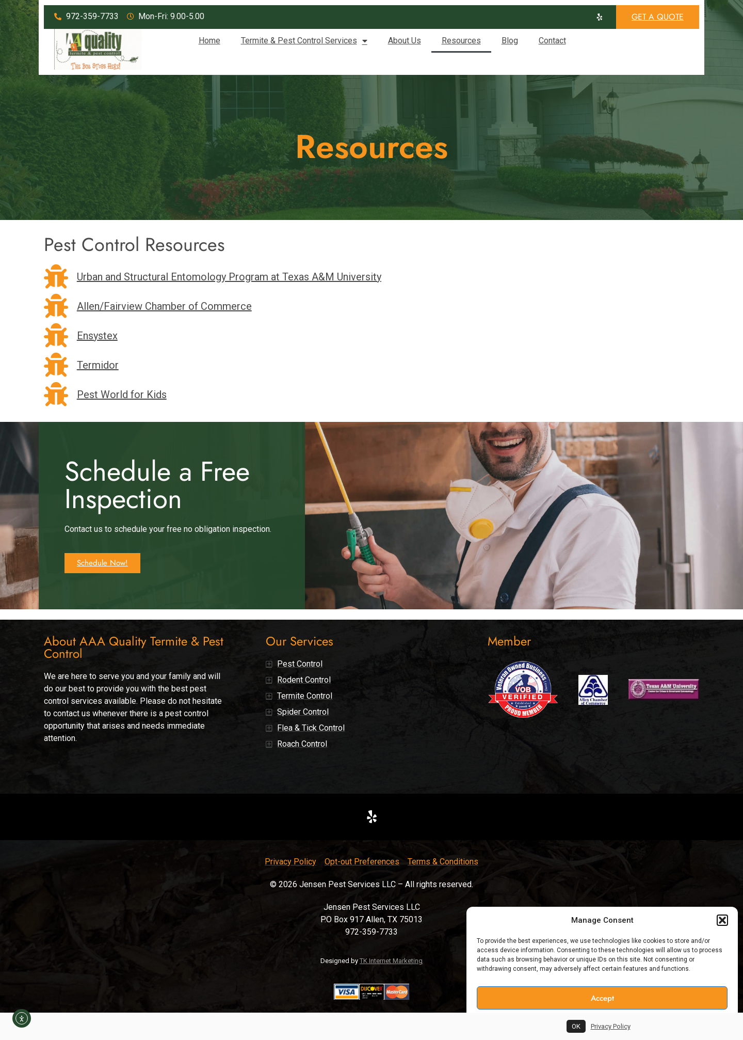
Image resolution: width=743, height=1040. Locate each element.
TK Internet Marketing (391, 961)
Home (209, 40)
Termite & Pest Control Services (304, 40)
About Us (404, 40)
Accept (602, 998)
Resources (461, 40)
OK (576, 1026)
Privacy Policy (611, 1026)
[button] (722, 920)
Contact (552, 40)
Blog (510, 40)
